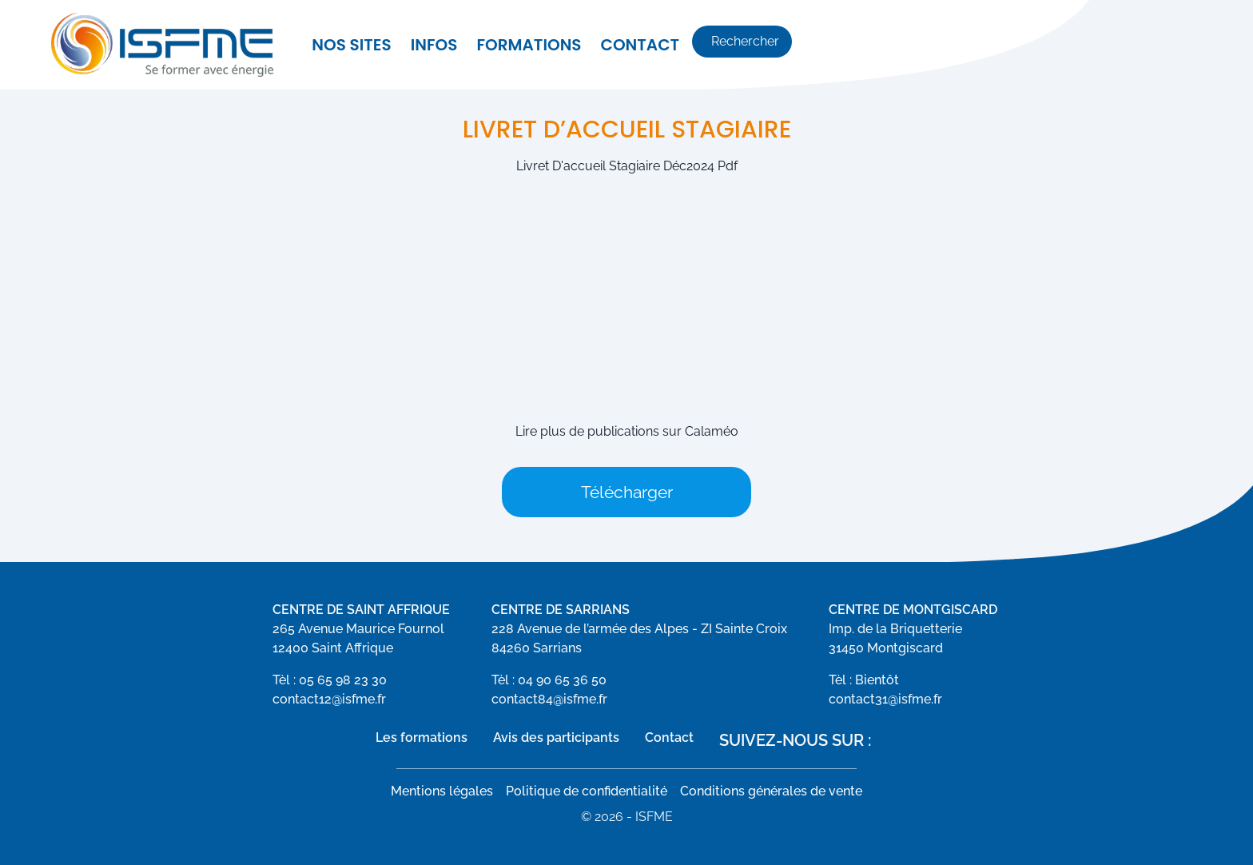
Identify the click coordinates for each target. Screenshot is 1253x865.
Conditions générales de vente (771, 791)
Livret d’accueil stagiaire (627, 129)
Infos (434, 45)
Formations (528, 45)
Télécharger (627, 492)
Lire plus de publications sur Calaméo (626, 431)
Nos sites (351, 45)
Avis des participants (556, 737)
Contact (640, 45)
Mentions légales (442, 791)
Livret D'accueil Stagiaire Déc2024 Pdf (627, 165)
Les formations (421, 737)
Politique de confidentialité (586, 791)
